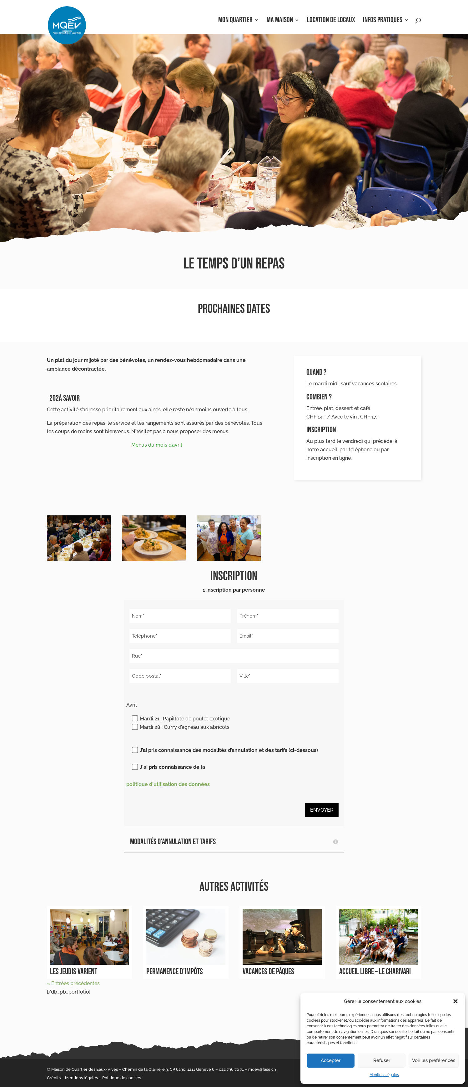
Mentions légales (384, 1075)
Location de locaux (331, 21)
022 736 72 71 (231, 1069)
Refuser (381, 1060)
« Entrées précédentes (73, 983)
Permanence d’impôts (174, 972)
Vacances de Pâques (268, 972)
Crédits (54, 1077)
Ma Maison (280, 21)
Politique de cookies (121, 1077)
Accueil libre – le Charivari (375, 972)
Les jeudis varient (73, 972)
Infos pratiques (382, 21)
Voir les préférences (433, 1060)
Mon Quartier (235, 21)
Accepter (330, 1060)
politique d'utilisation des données (168, 784)
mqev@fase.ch (262, 1069)
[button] (455, 1001)
